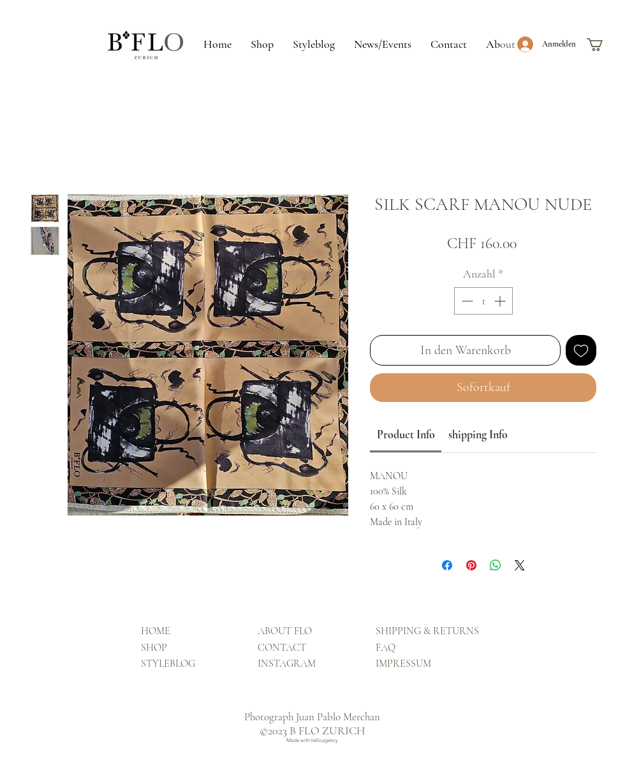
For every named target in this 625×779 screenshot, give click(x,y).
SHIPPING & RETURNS (427, 631)
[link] (406, 434)
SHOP (154, 647)
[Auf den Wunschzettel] (581, 350)
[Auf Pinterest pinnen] (471, 565)
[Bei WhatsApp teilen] (495, 565)
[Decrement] (466, 301)
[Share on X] (519, 565)
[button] (602, 44)
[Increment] (501, 301)
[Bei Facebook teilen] (447, 565)
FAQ (385, 647)
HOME (155, 631)
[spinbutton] (483, 301)
